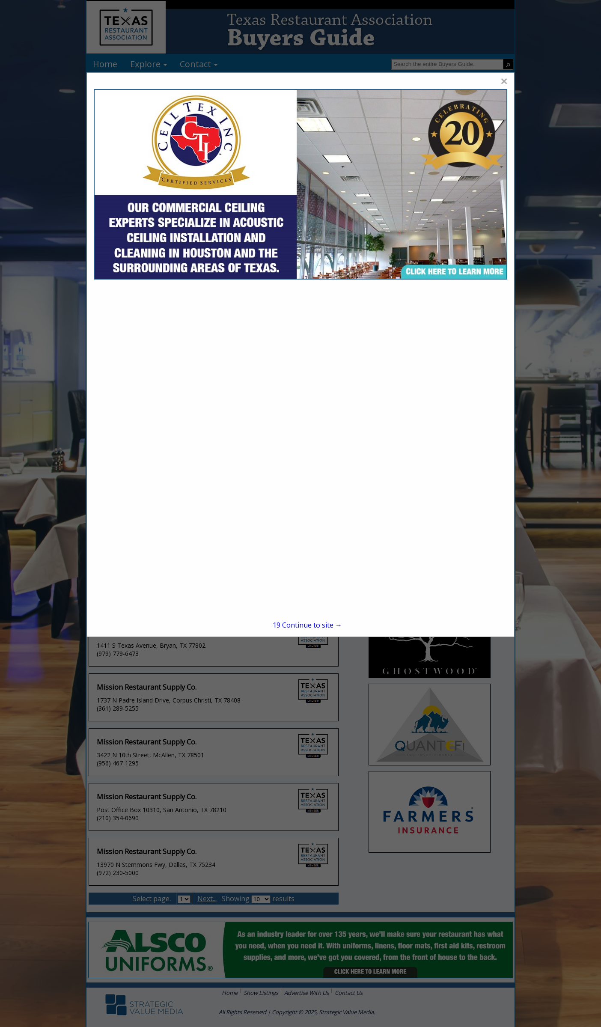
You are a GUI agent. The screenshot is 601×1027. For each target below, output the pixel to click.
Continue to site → (307, 625)
